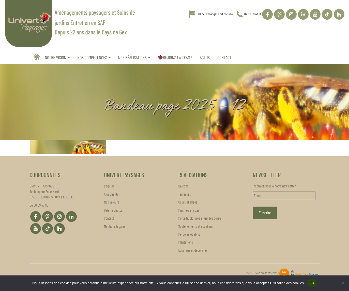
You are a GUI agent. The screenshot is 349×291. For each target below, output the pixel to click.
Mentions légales (114, 226)
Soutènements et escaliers (195, 226)
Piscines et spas (188, 210)
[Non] (342, 283)
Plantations (185, 242)
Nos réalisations (134, 57)
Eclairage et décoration (193, 250)
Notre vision (57, 57)
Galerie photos (113, 210)
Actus (205, 57)
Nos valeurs (111, 202)
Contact (224, 57)
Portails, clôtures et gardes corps (199, 218)
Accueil (37, 57)
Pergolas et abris (189, 234)
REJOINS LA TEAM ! (175, 57)
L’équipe (109, 186)
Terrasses (184, 194)
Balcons (183, 186)
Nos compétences (94, 57)
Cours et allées (188, 202)
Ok (312, 283)
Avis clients (111, 194)
